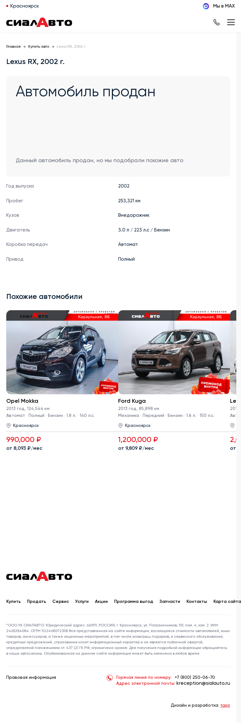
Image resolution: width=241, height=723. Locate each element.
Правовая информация (31, 677)
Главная (13, 47)
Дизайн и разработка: (200, 705)
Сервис (60, 601)
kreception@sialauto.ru (203, 683)
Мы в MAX (219, 6)
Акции (101, 601)
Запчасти (170, 601)
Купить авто (38, 47)
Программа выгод (133, 601)
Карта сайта (227, 601)
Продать (36, 601)
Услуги (82, 601)
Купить (13, 601)
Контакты (196, 601)
